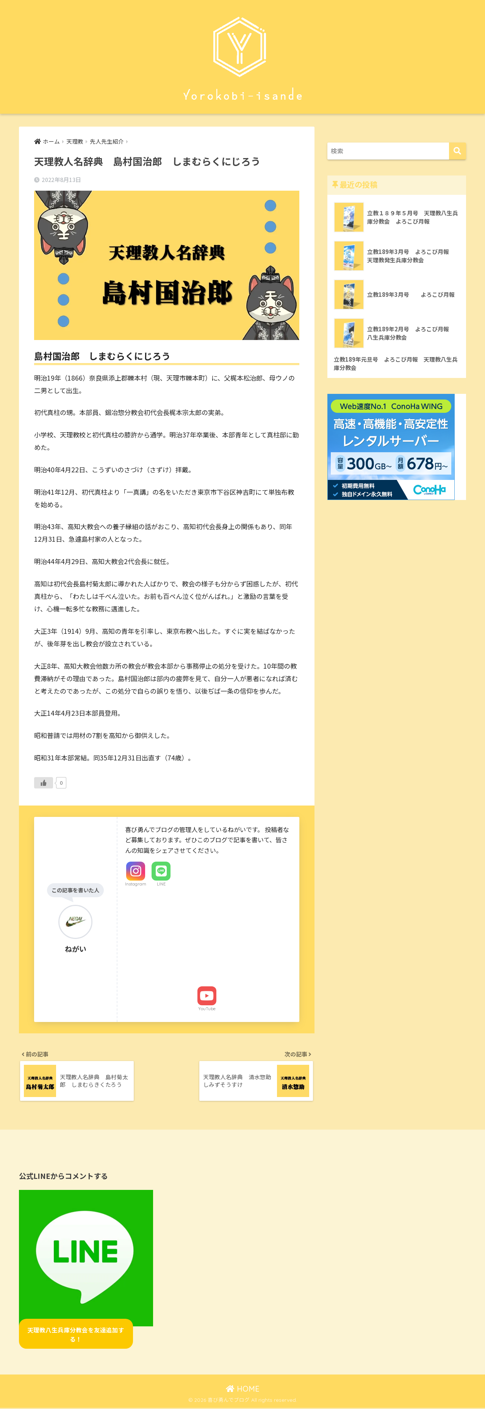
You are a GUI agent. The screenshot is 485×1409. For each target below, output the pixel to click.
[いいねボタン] (43, 783)
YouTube (207, 1009)
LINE (161, 884)
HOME (243, 1390)
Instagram (135, 884)
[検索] (457, 151)
